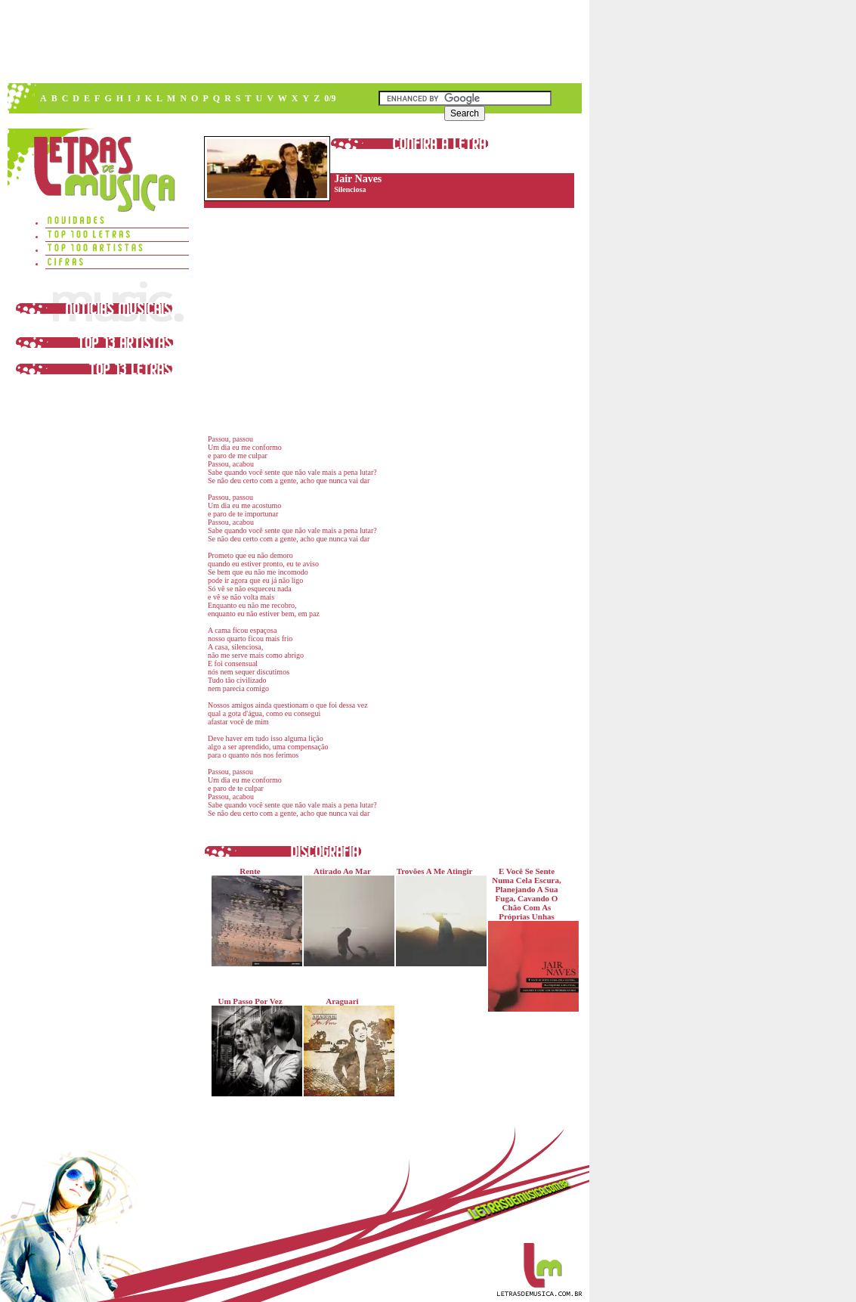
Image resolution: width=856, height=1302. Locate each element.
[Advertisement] (294, 42)
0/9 (329, 98)
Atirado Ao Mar (346, 916)
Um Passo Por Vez (253, 1046)
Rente (253, 916)
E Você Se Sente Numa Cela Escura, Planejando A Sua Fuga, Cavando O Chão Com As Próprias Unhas (530, 939)
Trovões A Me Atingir (438, 916)
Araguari (346, 1046)
